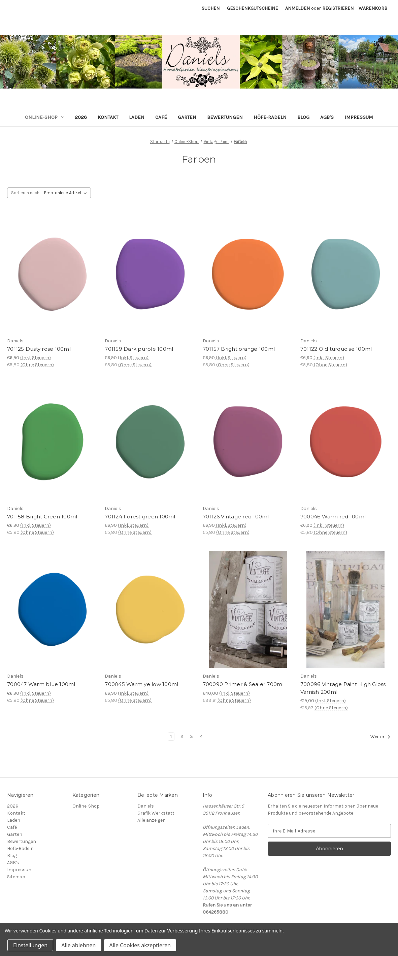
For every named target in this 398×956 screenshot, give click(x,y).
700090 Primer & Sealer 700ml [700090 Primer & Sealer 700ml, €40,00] (243, 684)
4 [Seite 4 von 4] (201, 736)
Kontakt (108, 117)
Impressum (358, 117)
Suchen (211, 8)
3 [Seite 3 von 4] (191, 736)
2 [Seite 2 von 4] (181, 736)
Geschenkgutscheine (252, 8)
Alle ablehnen (78, 945)
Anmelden (297, 8)
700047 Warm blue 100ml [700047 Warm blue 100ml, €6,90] (41, 684)
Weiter (380, 736)
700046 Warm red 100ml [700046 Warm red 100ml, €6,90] (333, 516)
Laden (136, 117)
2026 (81, 117)
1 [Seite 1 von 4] (171, 736)
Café (161, 117)
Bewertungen (225, 117)
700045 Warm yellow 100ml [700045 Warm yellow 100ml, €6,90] (141, 684)
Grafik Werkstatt (155, 813)
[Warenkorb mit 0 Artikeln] (373, 8)
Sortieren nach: (25, 192)
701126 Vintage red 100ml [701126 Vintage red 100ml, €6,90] (236, 516)
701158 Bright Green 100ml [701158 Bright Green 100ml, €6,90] (42, 516)
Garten (187, 117)
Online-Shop (44, 117)
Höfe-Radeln (270, 117)
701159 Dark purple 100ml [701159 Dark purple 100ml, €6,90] (139, 349)
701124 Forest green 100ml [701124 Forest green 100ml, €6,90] (140, 516)
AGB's (327, 117)
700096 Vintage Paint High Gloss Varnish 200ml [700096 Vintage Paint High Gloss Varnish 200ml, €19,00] (343, 688)
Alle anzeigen (151, 820)
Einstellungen (30, 945)
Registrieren (338, 8)
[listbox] (67, 193)
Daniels (145, 806)
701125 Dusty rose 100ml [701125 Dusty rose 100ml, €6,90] (39, 349)
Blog (303, 117)
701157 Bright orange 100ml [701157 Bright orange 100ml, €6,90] (239, 349)
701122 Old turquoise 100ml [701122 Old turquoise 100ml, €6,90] (336, 349)
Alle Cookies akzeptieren (140, 945)
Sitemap (16, 877)
